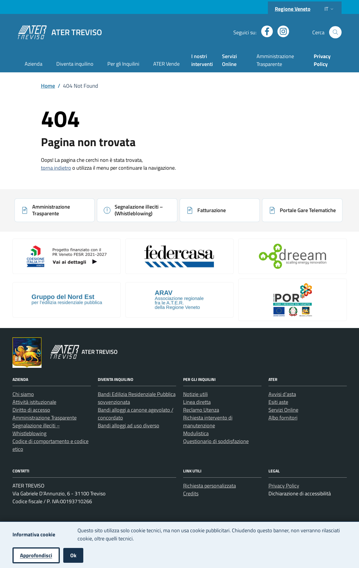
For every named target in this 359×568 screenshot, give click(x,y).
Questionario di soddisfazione (216, 441)
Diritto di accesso (31, 410)
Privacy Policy (283, 486)
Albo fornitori (282, 418)
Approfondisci (36, 555)
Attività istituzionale (34, 402)
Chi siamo (23, 394)
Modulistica (196, 433)
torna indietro (56, 168)
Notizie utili (195, 394)
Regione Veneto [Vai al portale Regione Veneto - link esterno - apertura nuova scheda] (293, 9)
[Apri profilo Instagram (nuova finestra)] (281, 31)
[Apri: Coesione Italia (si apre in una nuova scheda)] (66, 256)
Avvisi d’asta (282, 394)
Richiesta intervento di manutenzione (207, 421)
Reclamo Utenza (201, 410)
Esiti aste (278, 402)
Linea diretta (197, 402)
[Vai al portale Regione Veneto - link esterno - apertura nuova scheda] (27, 352)
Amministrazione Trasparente (275, 60)
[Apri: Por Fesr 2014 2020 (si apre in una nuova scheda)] (292, 300)
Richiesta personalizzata (209, 486)
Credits (191, 493)
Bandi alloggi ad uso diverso (128, 425)
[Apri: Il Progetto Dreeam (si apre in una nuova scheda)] (292, 256)
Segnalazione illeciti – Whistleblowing (36, 429)
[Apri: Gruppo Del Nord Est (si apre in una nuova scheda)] (66, 300)
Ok (73, 555)
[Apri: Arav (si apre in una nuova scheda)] (179, 300)
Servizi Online (229, 60)
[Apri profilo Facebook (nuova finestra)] (265, 31)
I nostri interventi (202, 60)
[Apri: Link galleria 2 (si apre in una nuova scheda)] (179, 256)
